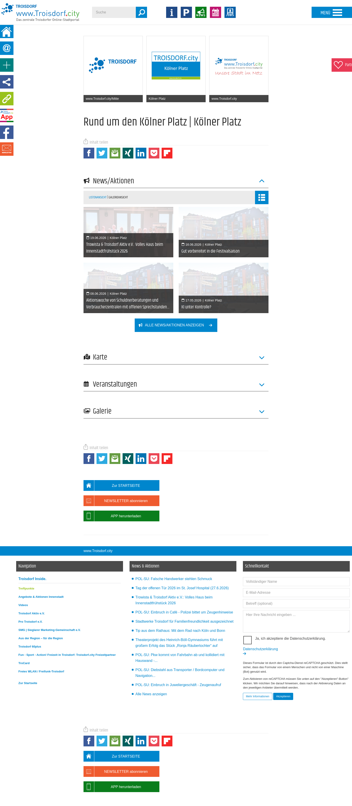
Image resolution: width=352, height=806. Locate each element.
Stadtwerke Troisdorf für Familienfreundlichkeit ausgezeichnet (184, 594)
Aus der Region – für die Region (40, 611)
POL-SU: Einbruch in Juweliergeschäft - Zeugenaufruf (178, 658)
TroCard (24, 636)
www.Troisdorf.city (98, 524)
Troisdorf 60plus (29, 619)
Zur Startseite (27, 656)
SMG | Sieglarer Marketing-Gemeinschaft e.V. (49, 603)
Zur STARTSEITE (112, 458)
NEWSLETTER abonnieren (116, 473)
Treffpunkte (26, 561)
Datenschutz (105, 783)
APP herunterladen (112, 489)
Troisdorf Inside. (32, 552)
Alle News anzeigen (151, 667)
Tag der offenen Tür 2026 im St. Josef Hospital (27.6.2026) (182, 561)
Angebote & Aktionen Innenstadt (41, 570)
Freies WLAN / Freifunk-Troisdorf (41, 644)
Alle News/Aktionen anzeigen (178, 325)
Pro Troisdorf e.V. (30, 594)
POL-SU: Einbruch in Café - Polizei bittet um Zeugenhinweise (184, 585)
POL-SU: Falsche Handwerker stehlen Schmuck (173, 552)
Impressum (88, 783)
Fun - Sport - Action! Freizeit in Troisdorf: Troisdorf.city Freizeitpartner (67, 628)
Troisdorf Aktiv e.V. (31, 586)
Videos (23, 578)
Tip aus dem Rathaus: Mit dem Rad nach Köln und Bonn (180, 604)
